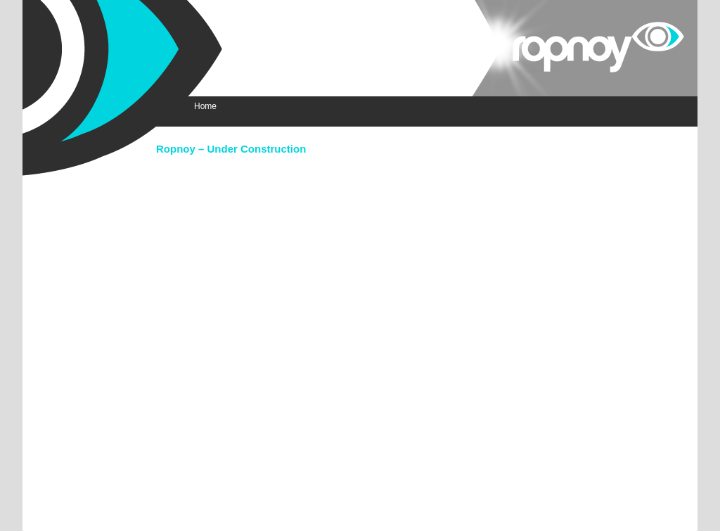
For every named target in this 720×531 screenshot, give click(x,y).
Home (205, 106)
